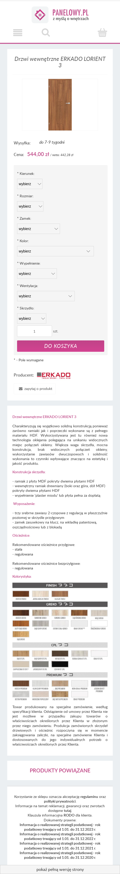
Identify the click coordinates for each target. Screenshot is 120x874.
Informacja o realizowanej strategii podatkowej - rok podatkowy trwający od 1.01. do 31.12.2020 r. (60, 855)
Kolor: (23, 240)
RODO (69, 815)
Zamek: (24, 218)
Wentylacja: (27, 285)
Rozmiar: (25, 195)
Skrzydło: (25, 308)
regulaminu (89, 796)
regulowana (24, 554)
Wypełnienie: (29, 263)
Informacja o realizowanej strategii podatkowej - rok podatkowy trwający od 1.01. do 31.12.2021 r (60, 845)
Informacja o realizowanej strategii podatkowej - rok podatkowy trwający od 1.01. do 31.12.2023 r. (60, 827)
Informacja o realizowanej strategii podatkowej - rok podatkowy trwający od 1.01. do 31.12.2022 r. (60, 836)
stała (18, 549)
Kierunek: (26, 173)
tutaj (67, 810)
